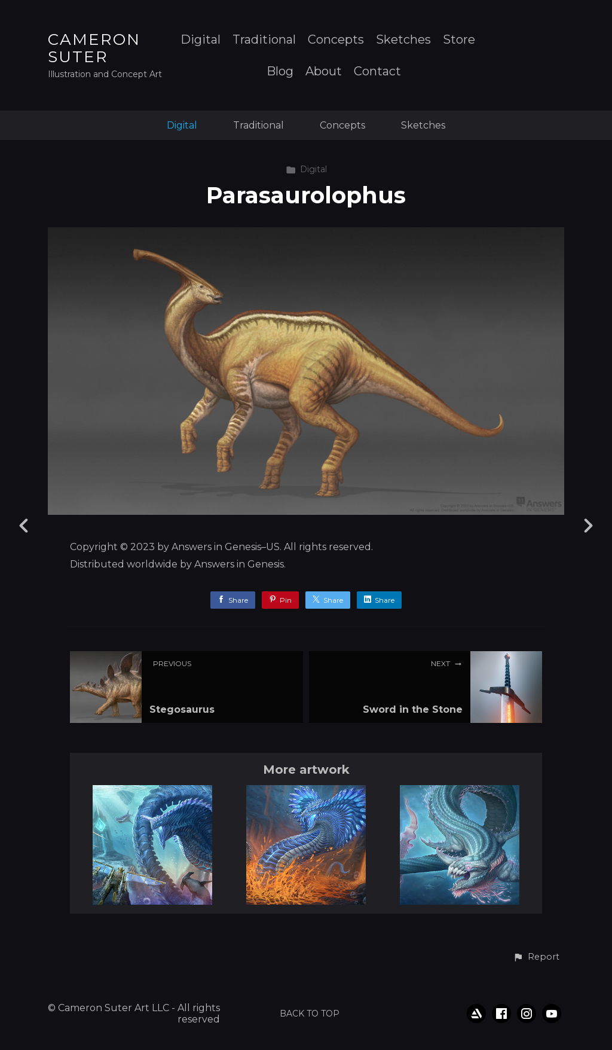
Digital (200, 40)
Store (459, 40)
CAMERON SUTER (94, 48)
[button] (536, 957)
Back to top (309, 1013)
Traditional (264, 40)
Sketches (403, 40)
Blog (280, 71)
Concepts (336, 40)
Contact (377, 71)
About (323, 71)
